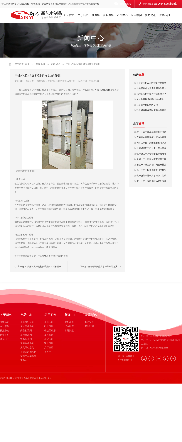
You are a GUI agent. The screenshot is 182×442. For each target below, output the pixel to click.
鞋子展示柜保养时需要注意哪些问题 (151, 111)
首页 (27, 64)
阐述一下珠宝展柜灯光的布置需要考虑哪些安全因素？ (151, 165)
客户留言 (89, 322)
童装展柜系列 (27, 343)
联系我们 (164, 15)
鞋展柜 (96, 15)
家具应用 (48, 343)
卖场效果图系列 (28, 352)
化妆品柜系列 (27, 326)
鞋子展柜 (35, 4)
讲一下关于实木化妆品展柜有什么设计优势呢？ (151, 182)
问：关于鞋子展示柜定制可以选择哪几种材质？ (151, 144)
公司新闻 (41, 64)
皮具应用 (48, 335)
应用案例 (136, 15)
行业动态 (69, 326)
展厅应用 (48, 347)
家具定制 (63, 4)
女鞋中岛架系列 (28, 356)
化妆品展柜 (24, 4)
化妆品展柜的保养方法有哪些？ (151, 94)
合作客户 (4, 335)
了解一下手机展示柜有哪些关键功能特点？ (151, 160)
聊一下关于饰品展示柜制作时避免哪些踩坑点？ (151, 133)
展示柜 (96, 4)
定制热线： (160, 3)
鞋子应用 (48, 326)
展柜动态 (69, 322)
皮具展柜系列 (27, 347)
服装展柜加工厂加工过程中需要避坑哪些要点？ (151, 149)
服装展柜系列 (27, 322)
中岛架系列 (26, 339)
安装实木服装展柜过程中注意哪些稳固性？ (151, 138)
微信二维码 (125, 4)
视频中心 (4, 330)
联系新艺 (91, 314)
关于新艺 (83, 15)
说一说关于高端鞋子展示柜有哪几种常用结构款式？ (151, 155)
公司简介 (4, 322)
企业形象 (4, 326)
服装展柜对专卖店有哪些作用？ (151, 88)
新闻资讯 (150, 15)
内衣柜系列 (26, 330)
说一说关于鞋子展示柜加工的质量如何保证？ (151, 176)
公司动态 (55, 64)
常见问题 (69, 330)
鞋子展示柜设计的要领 (147, 105)
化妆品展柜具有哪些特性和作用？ (150, 100)
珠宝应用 (48, 339)
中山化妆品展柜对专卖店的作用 (83, 64)
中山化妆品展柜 (102, 90)
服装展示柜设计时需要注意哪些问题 (151, 84)
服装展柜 (12, 4)
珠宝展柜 (46, 4)
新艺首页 (69, 15)
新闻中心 (71, 314)
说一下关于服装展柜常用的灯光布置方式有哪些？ (151, 171)
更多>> (23, 360)
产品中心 (122, 15)
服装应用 (48, 322)
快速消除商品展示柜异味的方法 (102, 266)
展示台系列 (26, 335)
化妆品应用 (50, 330)
